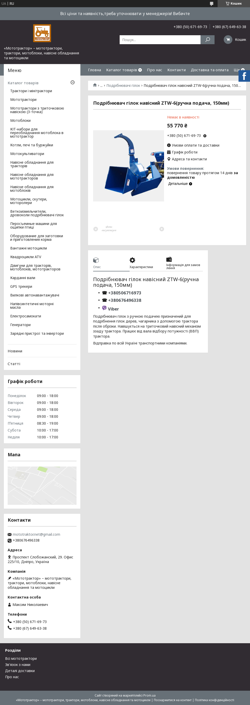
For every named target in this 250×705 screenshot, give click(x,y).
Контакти (176, 69)
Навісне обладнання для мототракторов (32, 177)
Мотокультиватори (27, 154)
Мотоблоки (20, 121)
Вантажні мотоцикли (28, 248)
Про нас (154, 69)
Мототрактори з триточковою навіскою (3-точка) (37, 110)
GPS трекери (21, 287)
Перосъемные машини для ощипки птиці (33, 226)
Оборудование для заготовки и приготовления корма (36, 238)
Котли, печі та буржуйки (31, 145)
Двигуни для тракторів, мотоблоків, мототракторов (35, 267)
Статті (14, 363)
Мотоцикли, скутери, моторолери (28, 201)
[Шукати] (208, 39)
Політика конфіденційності (214, 700)
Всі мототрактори (21, 658)
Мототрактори (23, 100)
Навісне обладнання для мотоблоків (32, 189)
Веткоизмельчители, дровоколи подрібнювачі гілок (37, 213)
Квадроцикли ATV (25, 257)
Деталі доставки (20, 670)
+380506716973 (124, 293)
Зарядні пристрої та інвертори (37, 334)
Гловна (94, 69)
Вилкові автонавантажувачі (34, 295)
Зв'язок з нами (17, 664)
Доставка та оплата (210, 69)
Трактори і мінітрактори (31, 91)
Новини (15, 350)
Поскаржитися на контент (173, 700)
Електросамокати (25, 316)
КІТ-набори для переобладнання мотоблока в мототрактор (37, 133)
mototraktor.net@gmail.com (36, 534)
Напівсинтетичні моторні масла (32, 306)
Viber (113, 309)
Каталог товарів (121, 69)
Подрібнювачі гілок (123, 85)
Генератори (20, 325)
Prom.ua (149, 695)
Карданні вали (22, 278)
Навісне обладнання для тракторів (32, 164)
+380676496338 (124, 300)
